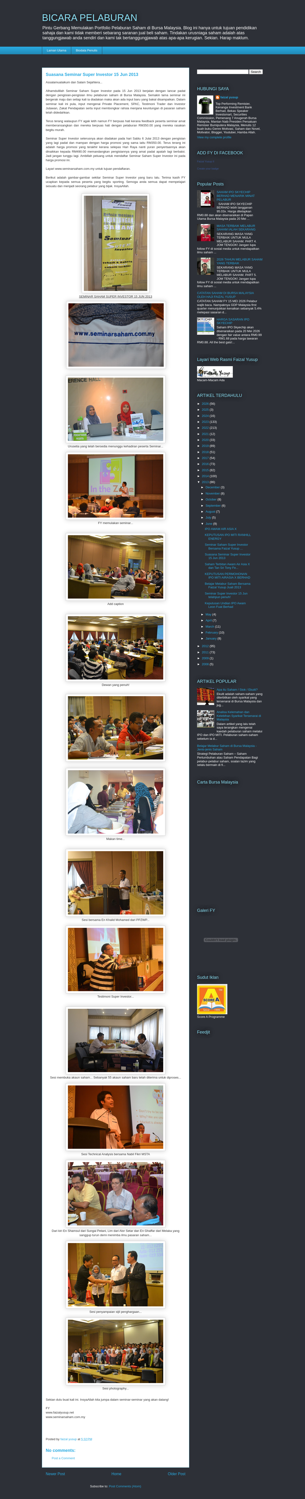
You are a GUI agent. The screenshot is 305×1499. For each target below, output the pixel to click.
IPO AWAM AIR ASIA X (220, 529)
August (211, 511)
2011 (206, 652)
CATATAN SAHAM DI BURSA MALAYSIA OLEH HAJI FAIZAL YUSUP (225, 295)
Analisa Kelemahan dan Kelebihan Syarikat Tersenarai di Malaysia (239, 715)
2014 (206, 476)
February (212, 632)
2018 (206, 452)
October (212, 499)
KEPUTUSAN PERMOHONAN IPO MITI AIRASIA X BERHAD (227, 576)
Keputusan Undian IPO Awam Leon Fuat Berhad (225, 605)
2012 (206, 646)
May (209, 614)
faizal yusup (229, 97)
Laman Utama (56, 50)
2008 (206, 664)
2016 (206, 464)
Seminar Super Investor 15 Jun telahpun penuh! (226, 595)
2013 (206, 482)
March (210, 626)
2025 (206, 409)
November (213, 493)
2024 (206, 416)
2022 (206, 428)
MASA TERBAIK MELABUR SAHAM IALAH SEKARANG (236, 227)
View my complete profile (214, 137)
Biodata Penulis (86, 50)
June (209, 523)
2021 (206, 434)
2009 (206, 658)
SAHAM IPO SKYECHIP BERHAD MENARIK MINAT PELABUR (236, 195)
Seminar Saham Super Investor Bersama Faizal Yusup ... (226, 546)
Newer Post (55, 1474)
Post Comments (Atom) (125, 1486)
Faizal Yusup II (205, 161)
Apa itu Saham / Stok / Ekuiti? (237, 689)
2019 (206, 446)
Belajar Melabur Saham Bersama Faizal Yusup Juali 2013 (227, 585)
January (212, 638)
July (209, 517)
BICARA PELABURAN (89, 17)
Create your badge (208, 168)
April (209, 620)
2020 (206, 440)
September (214, 505)
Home (117, 1474)
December (213, 487)
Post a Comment (63, 1458)
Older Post (176, 1474)
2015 (206, 470)
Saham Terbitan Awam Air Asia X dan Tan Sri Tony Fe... (227, 566)
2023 (206, 422)
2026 (206, 403)
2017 (206, 458)
